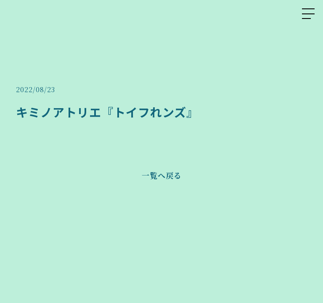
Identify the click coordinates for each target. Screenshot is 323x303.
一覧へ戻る (162, 175)
